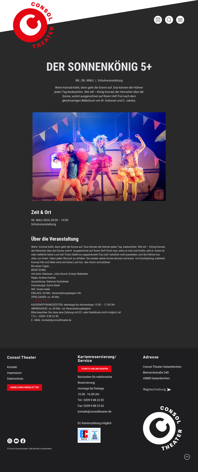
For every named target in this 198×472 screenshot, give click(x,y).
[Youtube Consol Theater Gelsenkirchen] (16, 440)
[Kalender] (158, 20)
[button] (180, 20)
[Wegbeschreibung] (160, 390)
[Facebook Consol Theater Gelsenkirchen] (22, 440)
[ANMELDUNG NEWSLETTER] (24, 387)
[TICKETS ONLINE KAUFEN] (94, 369)
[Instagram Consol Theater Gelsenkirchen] (9, 440)
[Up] (169, 20)
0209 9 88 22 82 (94, 400)
